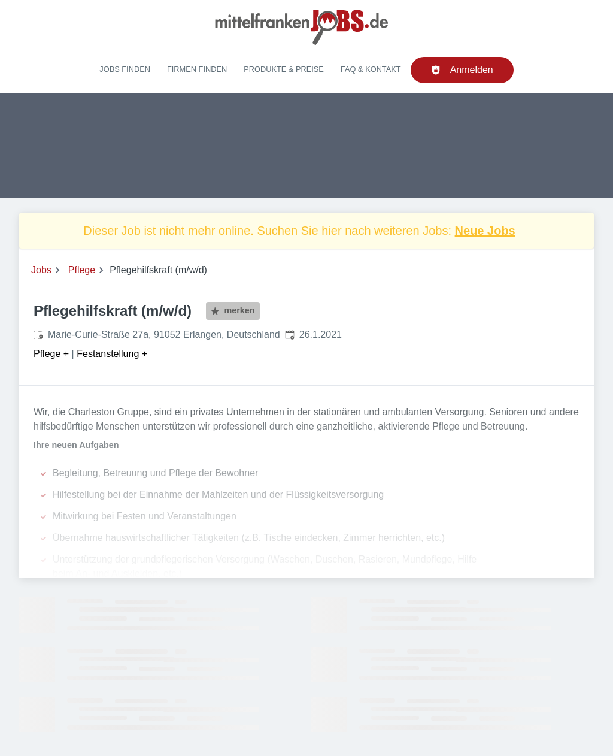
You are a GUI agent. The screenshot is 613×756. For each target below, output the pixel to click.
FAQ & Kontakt (371, 69)
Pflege (81, 270)
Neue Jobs (485, 230)
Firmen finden (197, 69)
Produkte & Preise (284, 69)
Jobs (41, 270)
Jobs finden (124, 69)
